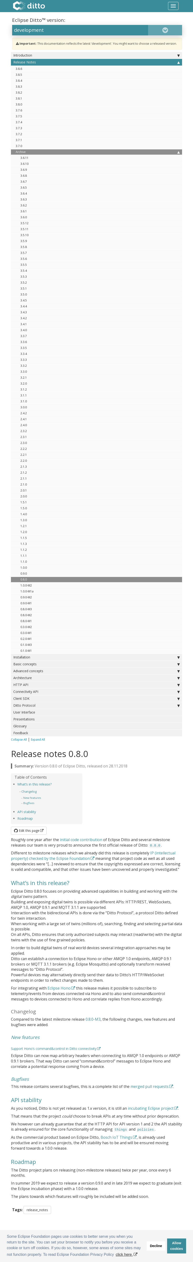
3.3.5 (23, 348)
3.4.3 (23, 312)
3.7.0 (19, 146)
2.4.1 (23, 419)
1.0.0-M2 (26, 585)
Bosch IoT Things (116, 1137)
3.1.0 (23, 401)
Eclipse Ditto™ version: (38, 20)
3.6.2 (23, 205)
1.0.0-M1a (27, 591)
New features (32, 798)
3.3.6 (23, 342)
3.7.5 (19, 116)
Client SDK (96, 698)
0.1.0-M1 (26, 651)
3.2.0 (23, 383)
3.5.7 (23, 253)
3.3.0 (23, 372)
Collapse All (19, 740)
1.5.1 (23, 502)
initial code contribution (81, 839)
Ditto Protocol (96, 705)
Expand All (38, 740)
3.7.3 (19, 128)
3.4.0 (23, 330)
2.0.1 (23, 490)
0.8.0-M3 (26, 609)
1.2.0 (23, 532)
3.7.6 (19, 110)
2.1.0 (23, 484)
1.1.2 (23, 550)
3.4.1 (23, 324)
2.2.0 (23, 461)
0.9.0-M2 (26, 597)
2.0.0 (23, 496)
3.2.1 (23, 378)
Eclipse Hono (59, 988)
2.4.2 (23, 413)
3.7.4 (19, 122)
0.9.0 (23, 573)
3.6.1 (23, 211)
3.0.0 (23, 407)
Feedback (20, 733)
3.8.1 (19, 98)
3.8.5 (19, 75)
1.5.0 (23, 508)
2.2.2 (23, 449)
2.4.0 (23, 425)
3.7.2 (19, 134)
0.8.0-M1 (26, 621)
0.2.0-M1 (26, 639)
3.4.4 (23, 306)
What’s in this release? (34, 784)
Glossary (20, 726)
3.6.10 (24, 164)
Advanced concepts (96, 671)
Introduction (96, 55)
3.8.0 (19, 104)
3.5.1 (23, 288)
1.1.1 (23, 556)
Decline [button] (156, 1246)
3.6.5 (23, 188)
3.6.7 (23, 182)
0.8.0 (23, 579)
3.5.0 (23, 294)
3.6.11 (24, 158)
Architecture (96, 678)
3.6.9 (23, 170)
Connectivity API (96, 691)
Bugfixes (28, 803)
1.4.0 (23, 514)
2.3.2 (23, 431)
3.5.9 (23, 241)
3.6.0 (23, 217)
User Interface (24, 712)
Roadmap (25, 818)
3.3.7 (23, 336)
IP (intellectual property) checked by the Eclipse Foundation (93, 855)
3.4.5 (23, 300)
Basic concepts (96, 664)
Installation (96, 657)
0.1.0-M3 (26, 645)
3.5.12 (24, 223)
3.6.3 (23, 199)
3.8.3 (19, 87)
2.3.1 (23, 437)
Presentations (24, 719)
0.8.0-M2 (26, 615)
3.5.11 (24, 229)
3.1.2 (23, 389)
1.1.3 (23, 544)
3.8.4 (19, 81)
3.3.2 (23, 366)
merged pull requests (149, 1086)
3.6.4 (23, 193)
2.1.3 (23, 467)
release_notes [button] (37, 1210)
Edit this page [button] (26, 830)
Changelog (29, 791)
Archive (98, 152)
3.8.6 (19, 69)
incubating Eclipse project (151, 1108)
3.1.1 (23, 395)
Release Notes (96, 62)
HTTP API (96, 684)
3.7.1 (19, 140)
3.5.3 (23, 277)
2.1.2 (23, 473)
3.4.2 (23, 318)
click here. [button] (124, 1254)
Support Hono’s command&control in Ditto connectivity (53, 1048)
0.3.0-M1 (26, 633)
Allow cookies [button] (176, 1246)
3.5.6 (23, 259)
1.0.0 (23, 568)
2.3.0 (23, 443)
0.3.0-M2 (26, 627)
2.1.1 (23, 478)
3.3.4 (23, 354)
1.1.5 (23, 538)
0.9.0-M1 (26, 603)
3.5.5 (23, 265)
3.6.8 (23, 176)
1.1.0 (23, 562)
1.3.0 (23, 520)
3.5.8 (23, 247)
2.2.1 (23, 455)
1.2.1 (23, 526)
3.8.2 (19, 92)
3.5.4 (23, 271)
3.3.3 (23, 360)
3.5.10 (24, 235)
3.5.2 (23, 283)
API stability (26, 812)
